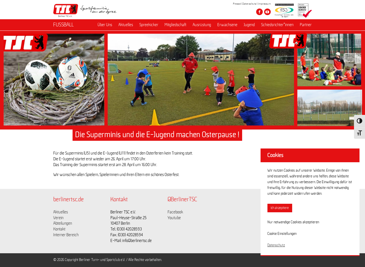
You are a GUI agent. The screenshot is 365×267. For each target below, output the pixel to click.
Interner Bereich (66, 235)
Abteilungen (62, 223)
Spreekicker (148, 25)
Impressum (264, 3)
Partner (306, 25)
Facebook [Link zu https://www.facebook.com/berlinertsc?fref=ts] (175, 212)
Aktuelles (125, 25)
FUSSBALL (63, 25)
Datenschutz (249, 3)
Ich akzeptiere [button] (280, 208)
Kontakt (59, 229)
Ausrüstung (202, 25)
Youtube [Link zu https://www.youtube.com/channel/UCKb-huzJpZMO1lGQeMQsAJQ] (174, 218)
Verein (58, 218)
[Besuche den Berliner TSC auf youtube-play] (267, 12)
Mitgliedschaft (175, 25)
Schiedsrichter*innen (277, 25)
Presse (236, 3)
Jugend (249, 25)
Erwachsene (227, 25)
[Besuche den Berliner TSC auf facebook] (259, 12)
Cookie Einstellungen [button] (282, 234)
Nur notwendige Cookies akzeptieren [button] (293, 222)
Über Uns (105, 25)
